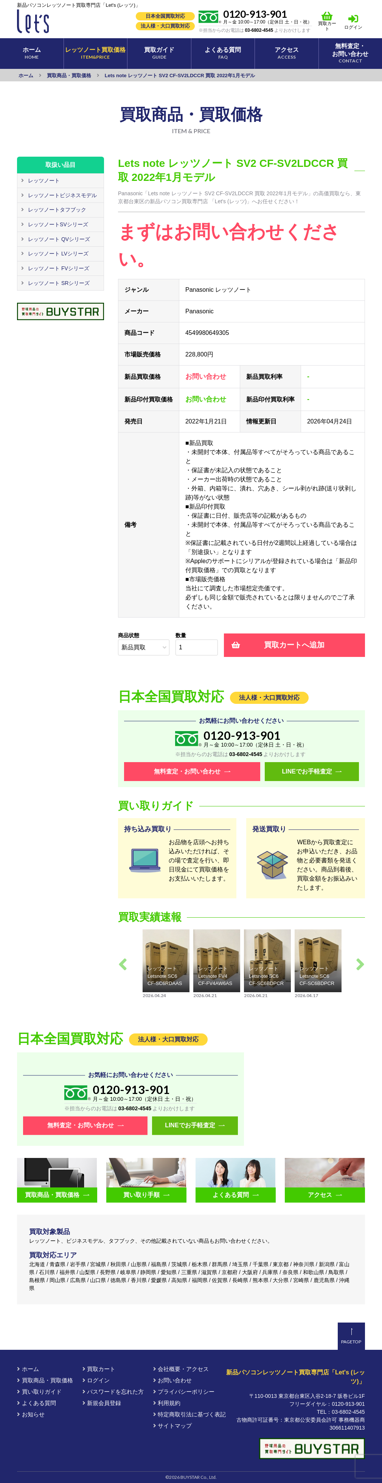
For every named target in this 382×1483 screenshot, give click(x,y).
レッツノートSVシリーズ (57, 224)
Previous (122, 964)
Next (360, 964)
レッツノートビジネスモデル (61, 195)
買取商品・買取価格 (45, 1380)
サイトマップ (172, 1425)
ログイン (354, 27)
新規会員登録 (101, 1403)
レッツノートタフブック (56, 210)
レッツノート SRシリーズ (58, 283)
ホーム (28, 1369)
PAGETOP (351, 1342)
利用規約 (166, 1403)
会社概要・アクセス (181, 1369)
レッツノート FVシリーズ (57, 269)
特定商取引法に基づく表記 (189, 1414)
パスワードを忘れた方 (113, 1391)
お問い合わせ (172, 1380)
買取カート (327, 21)
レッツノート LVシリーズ (57, 254)
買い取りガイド (39, 1391)
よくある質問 (36, 1403)
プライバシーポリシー (183, 1391)
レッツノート (43, 180)
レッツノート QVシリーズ (58, 239)
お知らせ (30, 1414)
